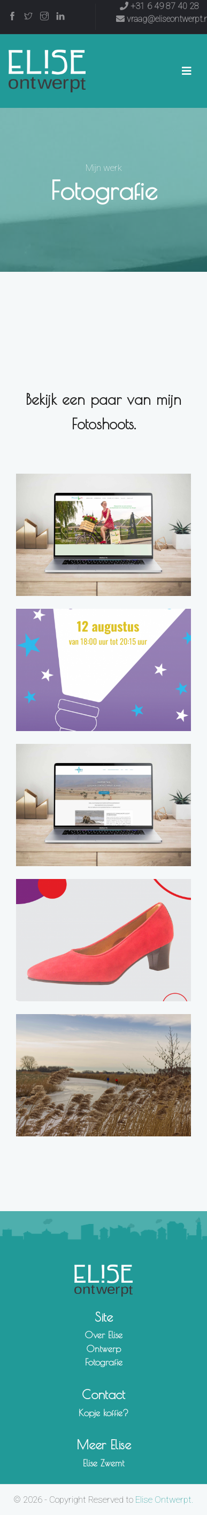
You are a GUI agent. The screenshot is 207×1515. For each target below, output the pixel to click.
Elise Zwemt (103, 1463)
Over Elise (103, 1335)
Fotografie (103, 1362)
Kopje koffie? (103, 1413)
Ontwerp (103, 1349)
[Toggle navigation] (186, 71)
